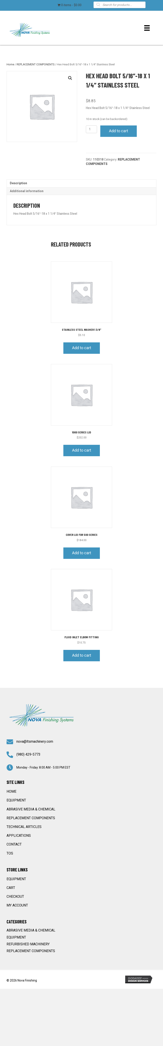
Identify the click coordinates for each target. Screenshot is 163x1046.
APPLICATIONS (19, 835)
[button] (70, 78)
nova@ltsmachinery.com (34, 741)
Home (10, 64)
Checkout (15, 896)
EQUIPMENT (16, 800)
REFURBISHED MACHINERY (28, 944)
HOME (11, 791)
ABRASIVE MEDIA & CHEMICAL (31, 809)
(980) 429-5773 (28, 754)
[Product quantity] (91, 129)
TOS (10, 853)
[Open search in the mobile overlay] (120, 4)
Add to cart (118, 131)
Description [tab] (18, 183)
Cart (11, 887)
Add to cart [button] (81, 348)
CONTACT (14, 844)
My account (17, 905)
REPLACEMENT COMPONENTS (35, 64)
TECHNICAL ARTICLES (24, 827)
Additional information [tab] (26, 191)
